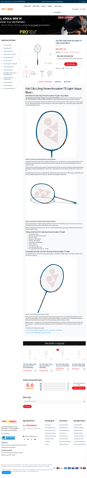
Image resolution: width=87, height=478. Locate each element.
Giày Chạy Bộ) (8, 82)
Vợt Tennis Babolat (64, 430)
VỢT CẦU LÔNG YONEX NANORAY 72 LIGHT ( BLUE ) (38, 332)
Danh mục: (58, 52)
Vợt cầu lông (17, 25)
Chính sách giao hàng (50, 436)
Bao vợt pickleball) (9, 88)
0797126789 (21, 1)
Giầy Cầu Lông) (8, 70)
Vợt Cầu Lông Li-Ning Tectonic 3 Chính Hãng (62, 365)
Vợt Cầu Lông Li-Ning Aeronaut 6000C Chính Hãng (45, 365)
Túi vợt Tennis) (8, 51)
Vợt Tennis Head (63, 427)
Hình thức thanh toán (50, 430)
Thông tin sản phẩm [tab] (45, 82)
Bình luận (67, 82)
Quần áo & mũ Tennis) (10, 54)
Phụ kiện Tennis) (8, 57)
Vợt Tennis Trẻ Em (63, 436)
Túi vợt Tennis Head (78, 438)
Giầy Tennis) (8, 48)
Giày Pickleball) (9, 66)
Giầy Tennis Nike (78, 425)
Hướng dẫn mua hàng (50, 433)
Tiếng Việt (83, 1)
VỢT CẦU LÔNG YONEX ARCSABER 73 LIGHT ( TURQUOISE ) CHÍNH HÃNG (43, 330)
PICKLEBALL (58, 12)
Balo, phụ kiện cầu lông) (10, 63)
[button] (50, 54)
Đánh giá (58, 82)
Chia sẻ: (58, 68)
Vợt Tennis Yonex (63, 438)
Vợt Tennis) (7, 45)
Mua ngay (60, 1)
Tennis (50, 6)
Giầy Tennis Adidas (78, 427)
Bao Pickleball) (8, 85)
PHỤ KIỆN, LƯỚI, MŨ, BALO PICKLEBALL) (10, 73)
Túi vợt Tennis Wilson (79, 436)
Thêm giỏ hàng (71, 64)
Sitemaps (47, 441)
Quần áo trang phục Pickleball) (9, 78)
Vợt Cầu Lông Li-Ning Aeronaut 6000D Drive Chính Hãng (29, 365)
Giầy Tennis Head (78, 433)
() (84, 9)
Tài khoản (75, 9)
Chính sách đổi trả (49, 438)
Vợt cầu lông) (8, 60)
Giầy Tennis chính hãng (65, 441)
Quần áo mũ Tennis (64, 444)
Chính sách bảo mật (50, 427)
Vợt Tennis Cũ (62, 433)
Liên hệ (43, 6)
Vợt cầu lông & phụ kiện (79, 444)
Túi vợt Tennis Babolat (79, 441)
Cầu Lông (58, 6)
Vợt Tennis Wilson (63, 425)
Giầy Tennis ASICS (78, 430)
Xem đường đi (5, 433)
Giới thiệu (35, 6)
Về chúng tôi (48, 425)
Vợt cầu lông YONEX (74, 52)
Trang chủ (27, 6)
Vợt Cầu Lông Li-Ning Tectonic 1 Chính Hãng (78, 365)
